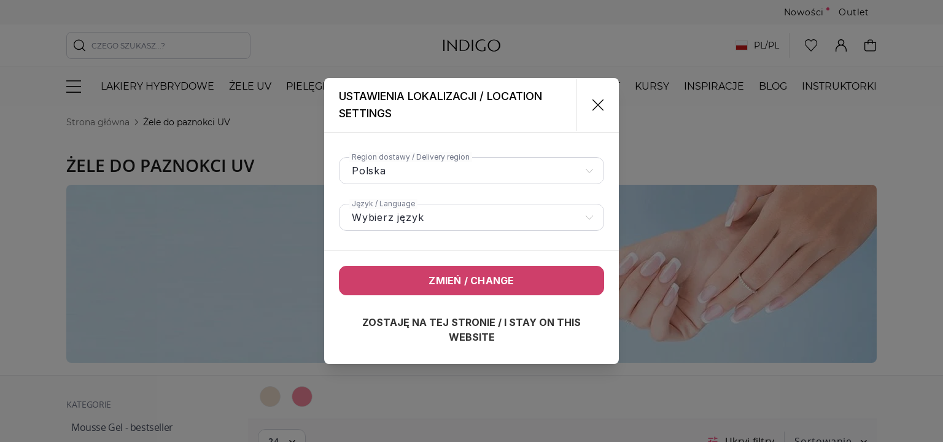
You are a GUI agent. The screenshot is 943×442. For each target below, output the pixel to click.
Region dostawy (411, 156)
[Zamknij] (592, 105)
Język (383, 203)
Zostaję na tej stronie (471, 329)
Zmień (471, 281)
